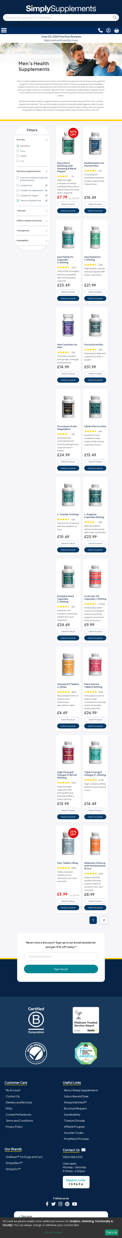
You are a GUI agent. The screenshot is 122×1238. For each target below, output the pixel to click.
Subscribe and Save (76, 1080)
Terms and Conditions (19, 1104)
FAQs (9, 1092)
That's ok (111, 1232)
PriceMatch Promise (76, 1123)
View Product (68, 203)
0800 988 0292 (73, 1141)
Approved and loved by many (61, 38)
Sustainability (72, 1098)
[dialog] (61, 1227)
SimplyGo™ (13, 1153)
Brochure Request (75, 1092)
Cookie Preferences (18, 1098)
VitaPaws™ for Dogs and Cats (24, 1140)
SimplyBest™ (14, 1147)
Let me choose (53, 1232)
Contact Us (13, 1080)
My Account (13, 1074)
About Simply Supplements (81, 1074)
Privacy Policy (14, 1110)
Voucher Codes (73, 1116)
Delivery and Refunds (19, 1086)
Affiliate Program (74, 1110)
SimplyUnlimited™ (75, 1086)
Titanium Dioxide (74, 1104)
